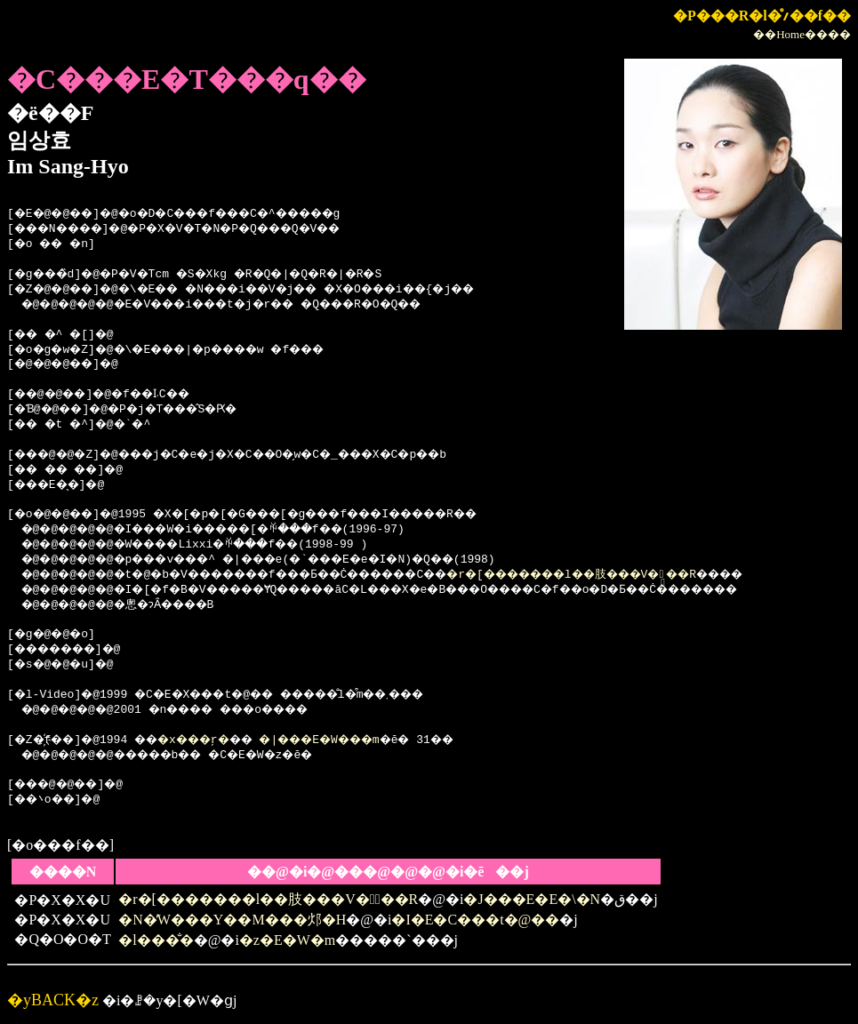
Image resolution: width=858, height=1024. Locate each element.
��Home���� (802, 34)
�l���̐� (155, 940)
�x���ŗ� (215, 740)
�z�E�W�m (287, 940)
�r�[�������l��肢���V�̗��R (657, 575)
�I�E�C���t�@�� (475, 919)
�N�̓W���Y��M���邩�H (232, 919)
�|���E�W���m (361, 740)
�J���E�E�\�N (531, 899)
